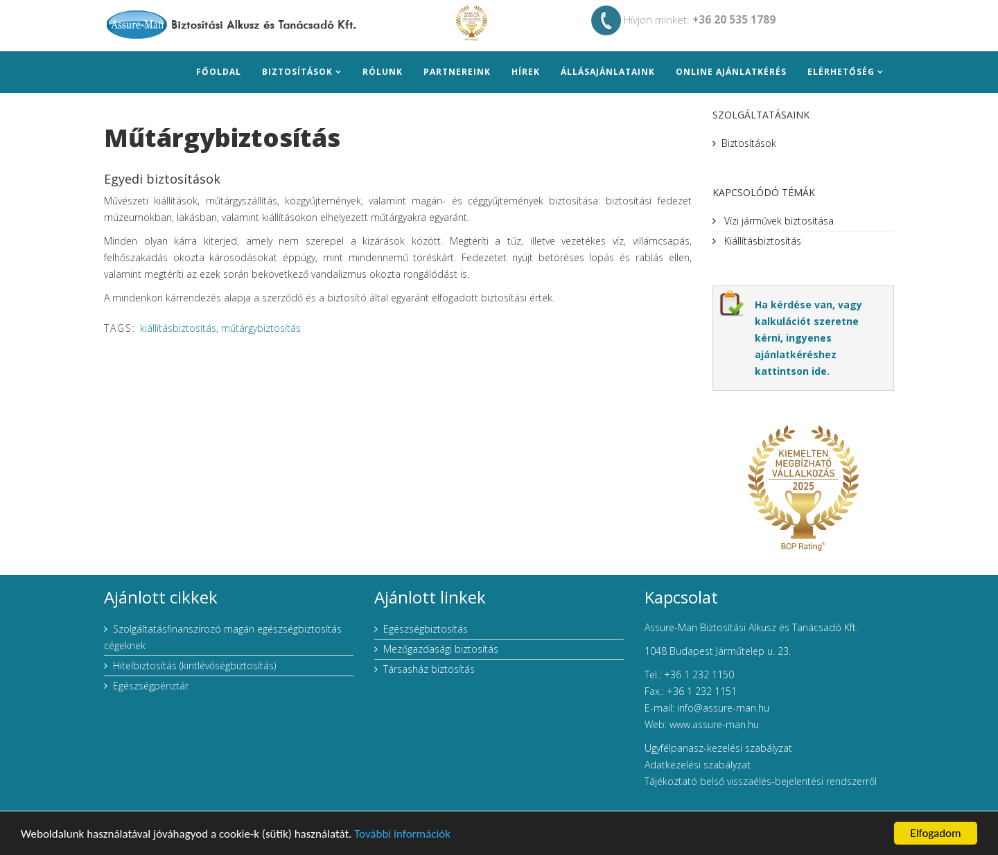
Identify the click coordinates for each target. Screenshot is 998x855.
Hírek (525, 72)
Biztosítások (297, 72)
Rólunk (382, 72)
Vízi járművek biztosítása (777, 220)
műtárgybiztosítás (261, 328)
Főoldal (218, 72)
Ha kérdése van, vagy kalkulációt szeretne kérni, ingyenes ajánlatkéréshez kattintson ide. (808, 338)
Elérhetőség (841, 72)
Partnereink (457, 72)
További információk (402, 836)
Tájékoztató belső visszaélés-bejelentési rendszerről (761, 781)
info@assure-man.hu (723, 707)
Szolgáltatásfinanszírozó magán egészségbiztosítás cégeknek (223, 637)
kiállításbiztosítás (178, 328)
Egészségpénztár (151, 685)
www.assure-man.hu (714, 724)
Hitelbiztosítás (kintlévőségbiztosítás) (194, 665)
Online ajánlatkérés (731, 72)
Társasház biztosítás (429, 669)
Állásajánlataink (608, 72)
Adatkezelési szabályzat (698, 764)
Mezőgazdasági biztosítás (440, 648)
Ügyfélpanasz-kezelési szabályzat (718, 748)
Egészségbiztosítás (425, 628)
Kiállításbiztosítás (761, 240)
